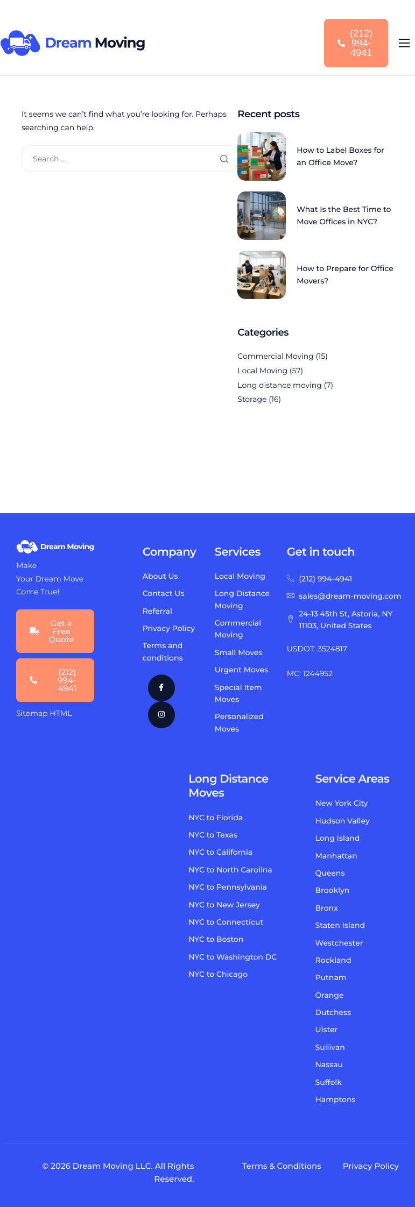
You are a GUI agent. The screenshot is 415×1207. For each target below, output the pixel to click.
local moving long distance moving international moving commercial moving (78, 888)
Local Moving (262, 370)
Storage (251, 399)
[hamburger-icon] (404, 43)
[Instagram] (161, 714)
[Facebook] (161, 687)
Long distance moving (279, 385)
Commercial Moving (275, 356)
